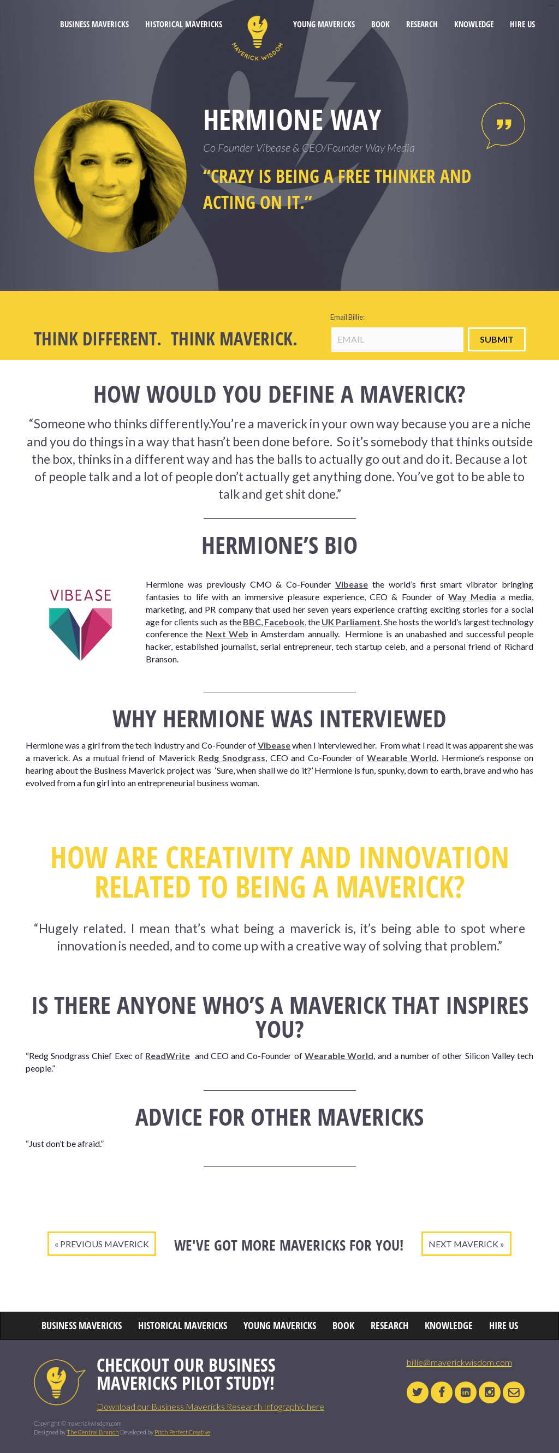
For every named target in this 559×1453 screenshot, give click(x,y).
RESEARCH (422, 24)
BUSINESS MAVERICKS (94, 24)
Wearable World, (340, 1055)
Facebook (284, 622)
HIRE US (522, 24)
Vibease (351, 584)
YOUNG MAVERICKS (324, 24)
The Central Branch (93, 1432)
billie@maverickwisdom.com (459, 1362)
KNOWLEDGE (473, 24)
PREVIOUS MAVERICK (104, 1244)
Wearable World (402, 757)
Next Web (227, 634)
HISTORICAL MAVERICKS (183, 24)
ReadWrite (167, 1055)
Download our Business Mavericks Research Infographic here (210, 1406)
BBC (252, 622)
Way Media (472, 596)
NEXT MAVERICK (463, 1244)
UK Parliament (351, 622)
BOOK (380, 24)
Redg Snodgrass (231, 757)
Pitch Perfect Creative (182, 1432)
